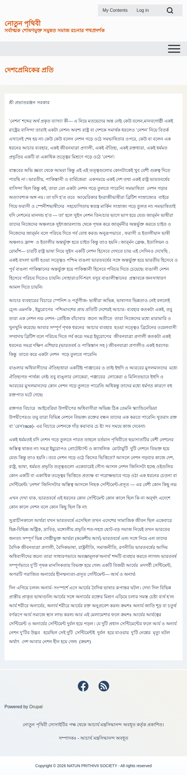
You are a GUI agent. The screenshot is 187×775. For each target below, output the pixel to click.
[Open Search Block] (170, 10)
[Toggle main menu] (93, 49)
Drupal (36, 706)
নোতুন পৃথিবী (22, 23)
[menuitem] (115, 10)
